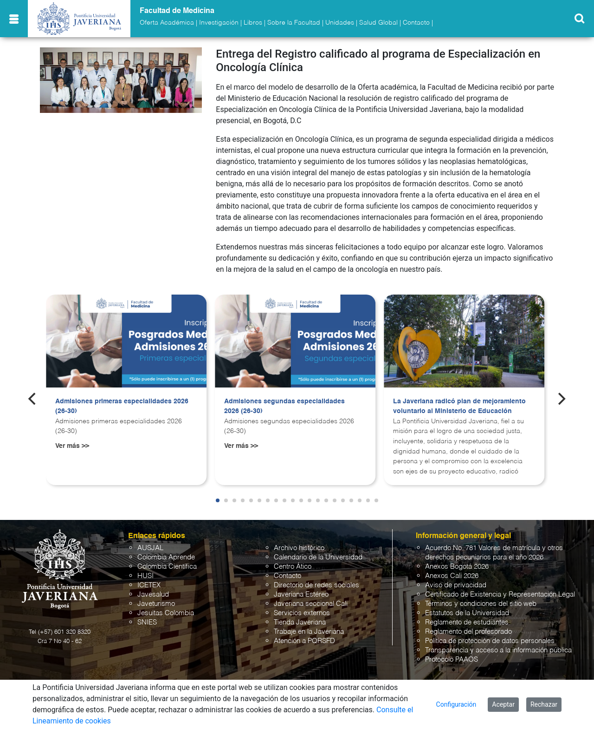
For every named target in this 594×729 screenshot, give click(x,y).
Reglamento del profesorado (468, 631)
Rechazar (543, 704)
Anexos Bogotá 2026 (457, 566)
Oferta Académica (167, 23)
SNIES (147, 622)
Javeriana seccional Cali (311, 603)
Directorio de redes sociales (316, 585)
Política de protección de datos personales (490, 640)
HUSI (145, 575)
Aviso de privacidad (455, 585)
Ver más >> (72, 446)
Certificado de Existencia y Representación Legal (500, 594)
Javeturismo (156, 603)
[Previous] (33, 399)
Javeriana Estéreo (301, 594)
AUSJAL (150, 548)
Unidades (339, 23)
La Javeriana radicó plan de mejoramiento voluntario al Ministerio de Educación (459, 406)
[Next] (561, 399)
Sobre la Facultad (293, 23)
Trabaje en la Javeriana (309, 631)
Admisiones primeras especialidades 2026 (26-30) (121, 406)
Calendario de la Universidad (318, 557)
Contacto (416, 23)
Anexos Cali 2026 (451, 575)
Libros (253, 23)
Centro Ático (292, 566)
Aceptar (503, 704)
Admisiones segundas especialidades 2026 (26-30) (284, 406)
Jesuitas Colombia (165, 613)
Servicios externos (302, 613)
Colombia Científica (167, 566)
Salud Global (378, 23)
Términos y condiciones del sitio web (480, 603)
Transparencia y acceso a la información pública (498, 650)
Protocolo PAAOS (451, 659)
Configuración (456, 704)
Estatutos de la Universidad (467, 613)
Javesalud (153, 594)
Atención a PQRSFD (304, 640)
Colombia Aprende (166, 557)
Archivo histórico (299, 548)
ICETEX (149, 585)
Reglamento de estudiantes (467, 622)
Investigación (219, 23)
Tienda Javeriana (300, 622)
